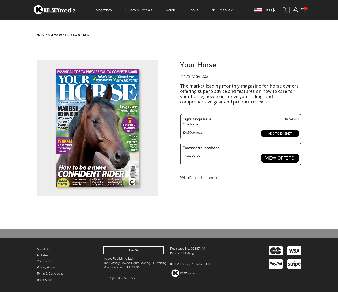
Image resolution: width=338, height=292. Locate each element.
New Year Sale (222, 10)
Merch (170, 10)
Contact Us (44, 261)
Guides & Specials (138, 10)
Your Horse (54, 34)
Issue (86, 34)
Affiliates (42, 255)
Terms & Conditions (50, 273)
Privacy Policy (46, 267)
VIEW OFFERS (279, 158)
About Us (43, 249)
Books (193, 10)
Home (41, 34)
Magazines (104, 10)
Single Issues (72, 34)
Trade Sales (44, 279)
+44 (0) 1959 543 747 (121, 278)
